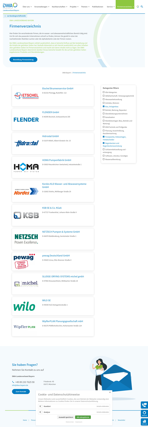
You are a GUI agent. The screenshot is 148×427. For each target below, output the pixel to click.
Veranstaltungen (40, 6)
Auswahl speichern (66, 417)
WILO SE (46, 300)
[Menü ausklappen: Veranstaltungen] (48, 6)
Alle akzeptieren (83, 417)
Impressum (78, 422)
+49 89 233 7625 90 (24, 382)
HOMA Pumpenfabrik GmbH (56, 160)
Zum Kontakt (21, 391)
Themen (84, 6)
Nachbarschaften (58, 6)
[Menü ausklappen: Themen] (89, 6)
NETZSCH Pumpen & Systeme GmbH (61, 231)
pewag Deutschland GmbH (56, 255)
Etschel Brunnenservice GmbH (57, 88)
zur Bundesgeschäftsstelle (16, 16)
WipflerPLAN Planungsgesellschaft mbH (62, 321)
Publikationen (97, 6)
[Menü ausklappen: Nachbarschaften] (66, 6)
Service (110, 6)
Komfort (47, 406)
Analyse (47, 412)
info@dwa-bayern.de (20, 385)
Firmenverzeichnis (124, 6)
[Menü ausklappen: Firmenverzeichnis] (133, 6)
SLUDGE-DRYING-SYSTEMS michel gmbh (63, 276)
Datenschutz (70, 422)
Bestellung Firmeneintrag (23, 59)
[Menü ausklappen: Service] (114, 6)
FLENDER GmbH (50, 112)
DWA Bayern (66, 73)
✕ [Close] (110, 392)
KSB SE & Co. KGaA (52, 207)
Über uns (26, 6)
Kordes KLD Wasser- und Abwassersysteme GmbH (64, 185)
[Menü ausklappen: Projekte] (78, 6)
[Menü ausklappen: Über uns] (31, 6)
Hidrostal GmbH (50, 136)
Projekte (73, 6)
